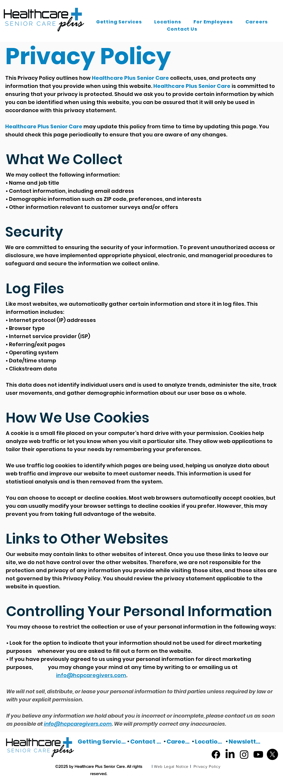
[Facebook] (215, 754)
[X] (272, 754)
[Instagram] (244, 754)
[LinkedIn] (230, 754)
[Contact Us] (146, 741)
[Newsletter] (245, 741)
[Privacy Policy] (207, 766)
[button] (119, 21)
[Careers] (179, 741)
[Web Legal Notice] (171, 766)
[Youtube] (258, 754)
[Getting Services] (102, 741)
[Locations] (210, 741)
